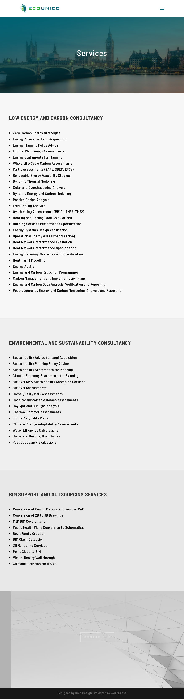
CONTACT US (97, 637)
